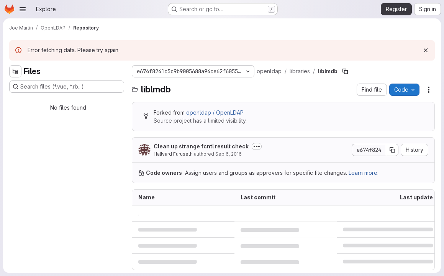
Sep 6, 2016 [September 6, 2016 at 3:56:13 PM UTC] (228, 154)
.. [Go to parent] (139, 213)
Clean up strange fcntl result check (201, 146)
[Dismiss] (425, 50)
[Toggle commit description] (257, 146)
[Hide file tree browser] (15, 71)
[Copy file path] (345, 71)
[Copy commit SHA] (392, 150)
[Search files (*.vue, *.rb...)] (66, 86)
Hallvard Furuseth (173, 154)
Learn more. (363, 172)
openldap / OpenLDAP (215, 112)
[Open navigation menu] (22, 9)
